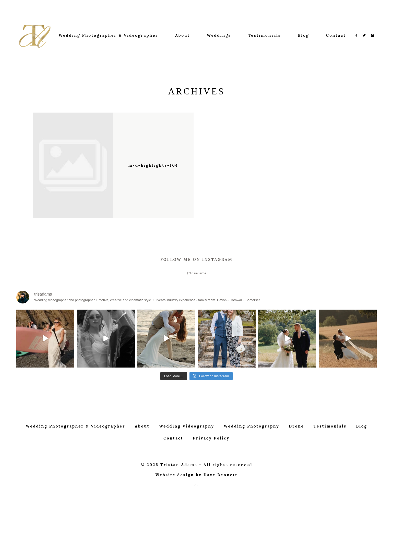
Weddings (219, 35)
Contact (336, 35)
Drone (296, 436)
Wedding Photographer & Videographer (108, 35)
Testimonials (264, 35)
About (182, 35)
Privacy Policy (211, 448)
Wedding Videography (186, 436)
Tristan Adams (178, 475)
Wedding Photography (251, 436)
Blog (303, 35)
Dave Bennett (221, 485)
